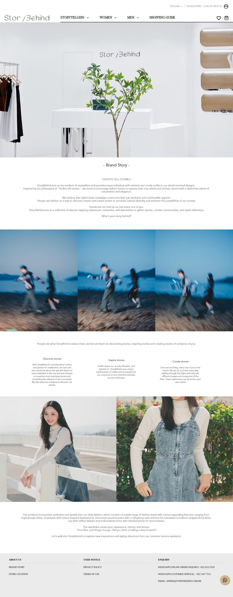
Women (108, 17)
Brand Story (17, 567)
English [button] (176, 6)
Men (133, 17)
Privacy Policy (92, 567)
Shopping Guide (162, 17)
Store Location (18, 574)
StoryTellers (75, 17)
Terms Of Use (91, 574)
